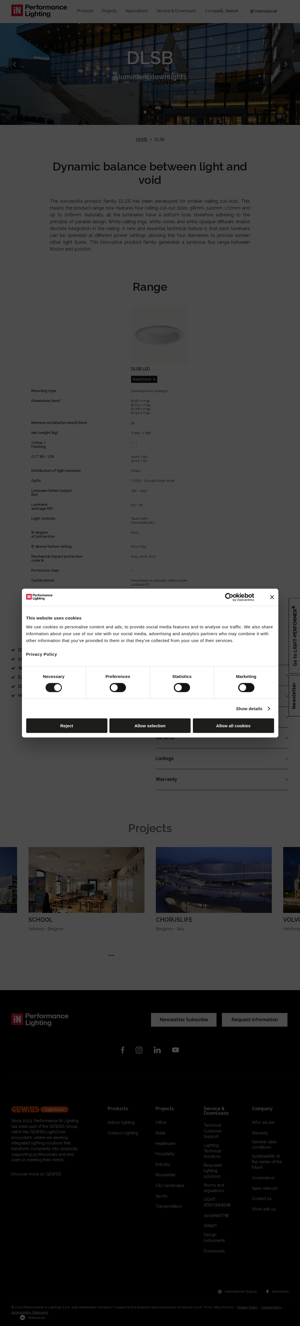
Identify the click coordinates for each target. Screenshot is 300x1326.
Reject (66, 725)
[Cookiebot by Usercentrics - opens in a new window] (229, 597)
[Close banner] (272, 597)
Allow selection (150, 725)
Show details (249, 708)
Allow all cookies (233, 725)
